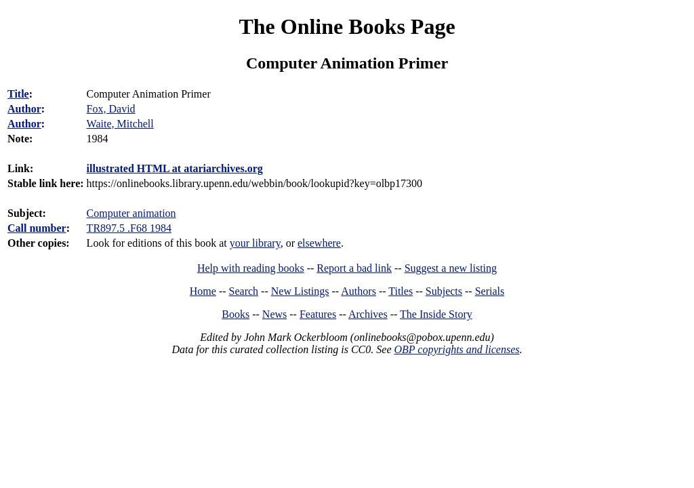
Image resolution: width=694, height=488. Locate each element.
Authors (358, 291)
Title (18, 94)
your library (255, 243)
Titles (400, 291)
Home (203, 291)
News (274, 314)
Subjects (444, 291)
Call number (36, 228)
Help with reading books (250, 268)
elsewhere (319, 243)
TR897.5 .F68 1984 (129, 228)
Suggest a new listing (451, 268)
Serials (490, 291)
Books (235, 314)
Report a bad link (354, 268)
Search (244, 291)
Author (24, 109)
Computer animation (131, 213)
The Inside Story (436, 314)
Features (318, 314)
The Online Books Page (347, 26)
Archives (368, 314)
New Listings (300, 291)
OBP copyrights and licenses (456, 349)
